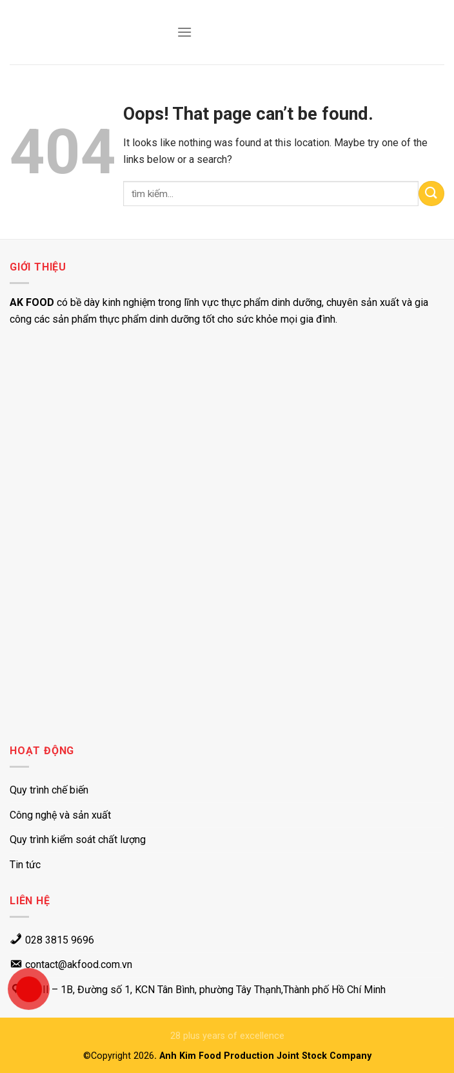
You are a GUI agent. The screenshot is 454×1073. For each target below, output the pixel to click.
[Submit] (431, 193)
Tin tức (25, 865)
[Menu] (184, 32)
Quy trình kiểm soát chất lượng (78, 839)
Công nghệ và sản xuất (60, 815)
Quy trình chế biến (49, 790)
